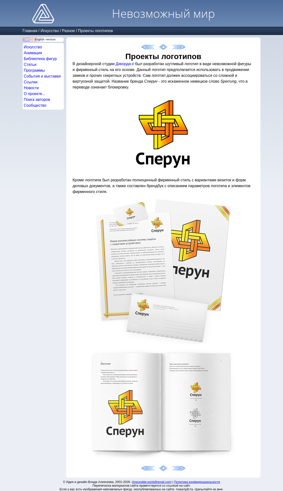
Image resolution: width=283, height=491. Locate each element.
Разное (68, 31)
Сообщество (35, 105)
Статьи (30, 64)
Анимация (33, 53)
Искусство (50, 31)
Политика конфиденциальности (197, 482)
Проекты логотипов (95, 31)
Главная (30, 31)
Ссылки (30, 82)
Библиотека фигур (40, 59)
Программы (34, 70)
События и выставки (42, 76)
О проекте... (34, 94)
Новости (31, 88)
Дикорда (123, 64)
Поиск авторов (37, 99)
